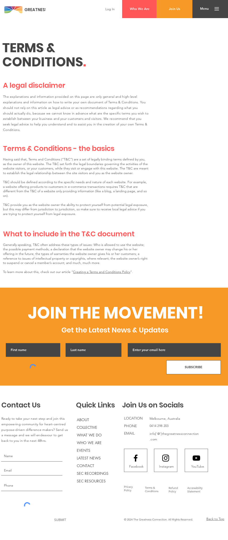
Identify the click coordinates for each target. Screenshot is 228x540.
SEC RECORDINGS (92, 473)
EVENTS (83, 450)
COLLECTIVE (87, 427)
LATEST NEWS (89, 458)
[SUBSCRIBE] (193, 367)
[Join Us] (174, 9)
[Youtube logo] (196, 458)
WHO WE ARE (89, 442)
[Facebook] (136, 466)
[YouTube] (197, 466)
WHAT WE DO (89, 435)
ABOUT (83, 419)
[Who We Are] (139, 9)
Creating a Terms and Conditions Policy (101, 272)
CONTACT (85, 465)
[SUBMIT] (60, 520)
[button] (204, 9)
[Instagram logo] (165, 458)
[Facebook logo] (135, 458)
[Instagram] (166, 466)
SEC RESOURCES (91, 481)
